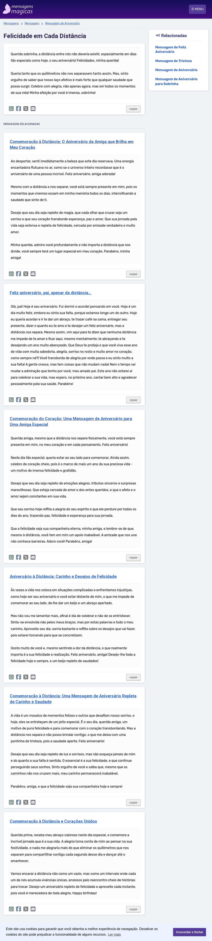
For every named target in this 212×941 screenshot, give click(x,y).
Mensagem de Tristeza (173, 61)
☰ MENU (197, 9)
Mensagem (32, 23)
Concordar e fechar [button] (189, 932)
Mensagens (11, 23)
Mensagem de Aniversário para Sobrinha (176, 81)
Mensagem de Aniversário (62, 23)
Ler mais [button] (114, 934)
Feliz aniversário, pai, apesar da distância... (50, 293)
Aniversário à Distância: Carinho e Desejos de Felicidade (63, 576)
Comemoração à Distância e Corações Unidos (53, 821)
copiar (133, 108)
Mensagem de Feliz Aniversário (170, 49)
